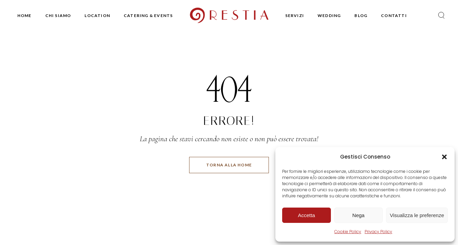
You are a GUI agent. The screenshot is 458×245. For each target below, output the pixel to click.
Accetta (306, 215)
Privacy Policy (378, 231)
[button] (444, 156)
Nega (358, 215)
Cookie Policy (347, 231)
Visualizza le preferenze (417, 215)
